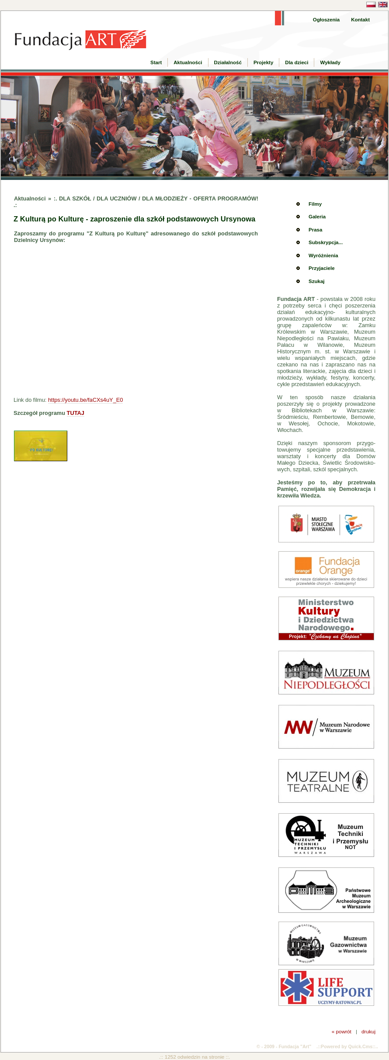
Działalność (228, 62)
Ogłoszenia (326, 19)
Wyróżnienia (323, 255)
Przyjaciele (322, 268)
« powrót (341, 1031)
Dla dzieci (296, 62)
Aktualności (188, 62)
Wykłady (330, 62)
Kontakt (360, 19)
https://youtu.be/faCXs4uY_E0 (85, 400)
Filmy (315, 204)
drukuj (368, 1031)
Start (156, 62)
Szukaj (316, 281)
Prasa (315, 229)
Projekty (263, 62)
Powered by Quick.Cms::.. (349, 1046)
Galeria (317, 216)
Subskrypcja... (326, 242)
